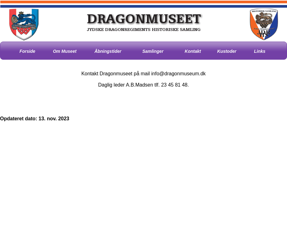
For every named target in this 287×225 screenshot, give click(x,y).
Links (259, 51)
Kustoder (226, 51)
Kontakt (193, 51)
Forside (28, 51)
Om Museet (64, 51)
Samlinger (152, 51)
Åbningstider (108, 51)
